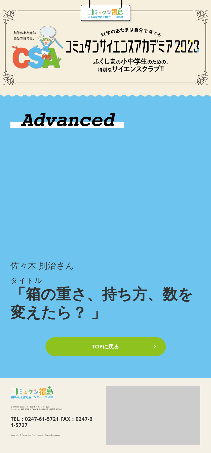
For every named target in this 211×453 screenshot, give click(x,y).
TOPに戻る (105, 346)
